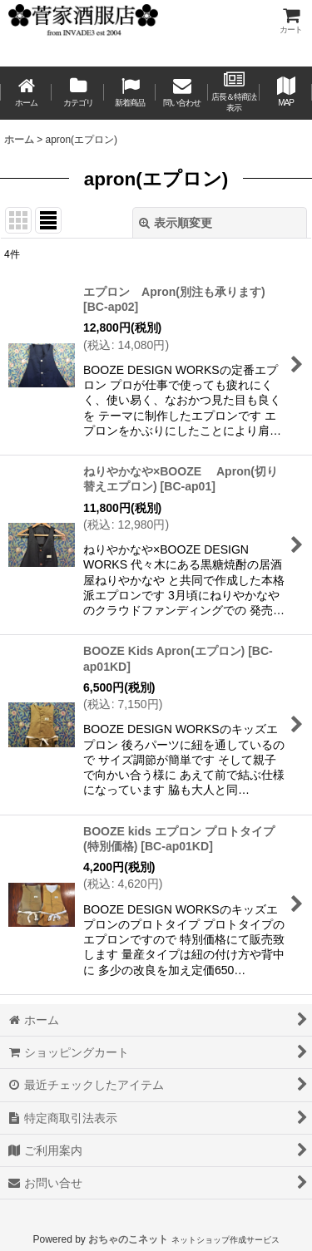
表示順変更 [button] (175, 222)
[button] (285, 93)
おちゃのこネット (128, 1239)
